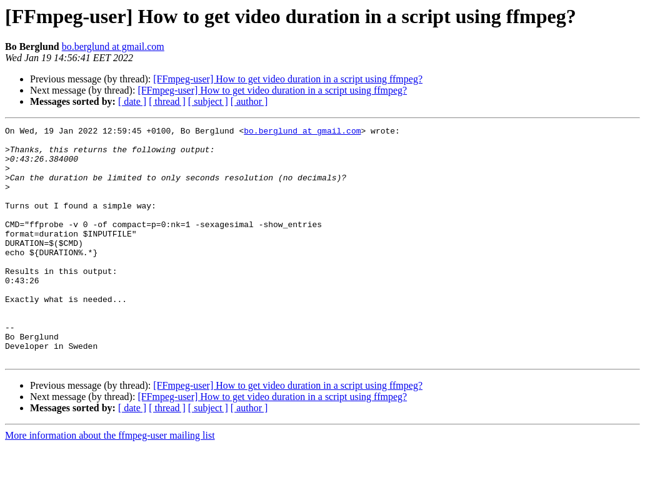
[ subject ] (208, 101)
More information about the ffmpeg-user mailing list (110, 482)
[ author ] (249, 101)
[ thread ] (167, 101)
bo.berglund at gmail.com (113, 46)
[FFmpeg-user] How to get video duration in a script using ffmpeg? (287, 79)
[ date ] (132, 101)
